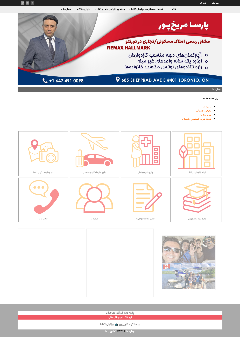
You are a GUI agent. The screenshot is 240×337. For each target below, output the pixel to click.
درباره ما (66, 9)
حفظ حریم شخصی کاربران (196, 119)
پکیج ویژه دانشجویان (197, 209)
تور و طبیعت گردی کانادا (43, 162)
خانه (174, 9)
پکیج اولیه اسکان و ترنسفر (94, 162)
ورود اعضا (215, 3)
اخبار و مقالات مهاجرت (145, 209)
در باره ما (94, 209)
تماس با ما (205, 115)
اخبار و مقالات (83, 9)
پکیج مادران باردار (145, 162)
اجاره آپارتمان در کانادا (197, 162)
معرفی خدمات (203, 110)
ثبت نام (203, 3)
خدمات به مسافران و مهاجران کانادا (146, 9)
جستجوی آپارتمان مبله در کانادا (110, 9)
